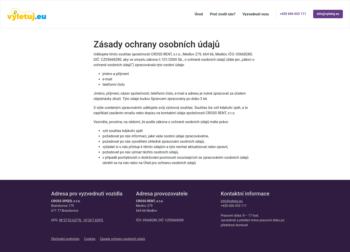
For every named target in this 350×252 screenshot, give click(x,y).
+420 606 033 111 (293, 14)
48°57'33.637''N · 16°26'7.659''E (81, 220)
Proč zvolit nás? (222, 14)
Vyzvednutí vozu (256, 14)
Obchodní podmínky (65, 239)
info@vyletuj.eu (328, 14)
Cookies (90, 239)
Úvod (199, 14)
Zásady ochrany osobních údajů (122, 239)
